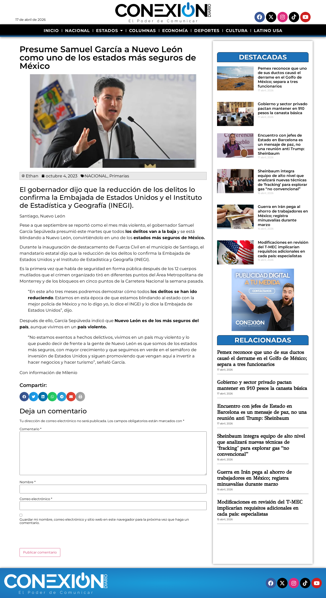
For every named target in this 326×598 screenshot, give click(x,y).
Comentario (30, 429)
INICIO (51, 30)
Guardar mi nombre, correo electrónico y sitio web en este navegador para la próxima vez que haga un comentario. (104, 521)
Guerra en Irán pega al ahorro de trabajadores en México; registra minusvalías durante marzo (283, 215)
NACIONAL (77, 30)
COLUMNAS (142, 30)
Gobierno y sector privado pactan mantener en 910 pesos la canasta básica (282, 108)
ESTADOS (109, 30)
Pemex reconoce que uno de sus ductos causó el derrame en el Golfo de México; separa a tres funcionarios (282, 77)
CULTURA (237, 30)
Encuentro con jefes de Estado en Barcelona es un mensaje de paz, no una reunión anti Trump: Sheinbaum (281, 144)
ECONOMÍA (175, 30)
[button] (24, 396)
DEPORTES (207, 30)
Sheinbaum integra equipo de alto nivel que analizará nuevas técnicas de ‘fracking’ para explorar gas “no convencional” (282, 180)
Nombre (28, 482)
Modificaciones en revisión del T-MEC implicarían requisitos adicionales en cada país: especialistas (283, 249)
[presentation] (51, 538)
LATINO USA (268, 30)
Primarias (119, 175)
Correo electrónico (36, 499)
